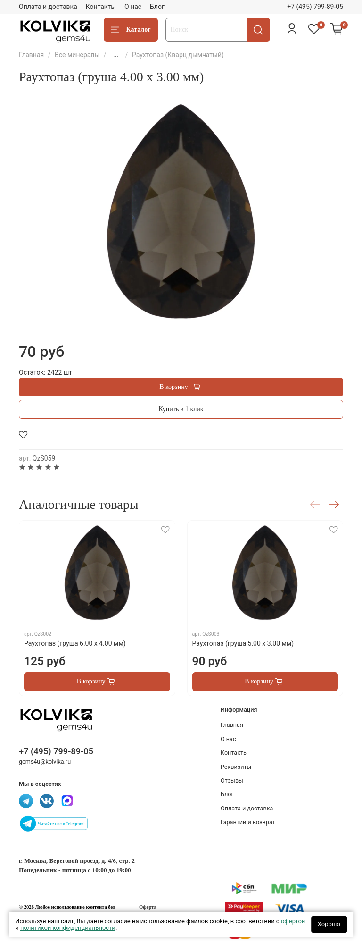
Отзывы (232, 780)
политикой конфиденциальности (67, 927)
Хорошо (329, 923)
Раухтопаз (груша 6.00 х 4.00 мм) (75, 643)
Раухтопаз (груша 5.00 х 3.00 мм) (243, 643)
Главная (31, 55)
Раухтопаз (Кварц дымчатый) (178, 55)
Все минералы (77, 55)
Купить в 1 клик (181, 409)
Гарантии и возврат (248, 822)
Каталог (131, 30)
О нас (132, 6)
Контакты (101, 6)
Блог (157, 6)
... (115, 55)
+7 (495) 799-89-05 (315, 6)
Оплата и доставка (48, 6)
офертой (293, 921)
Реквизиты (236, 766)
